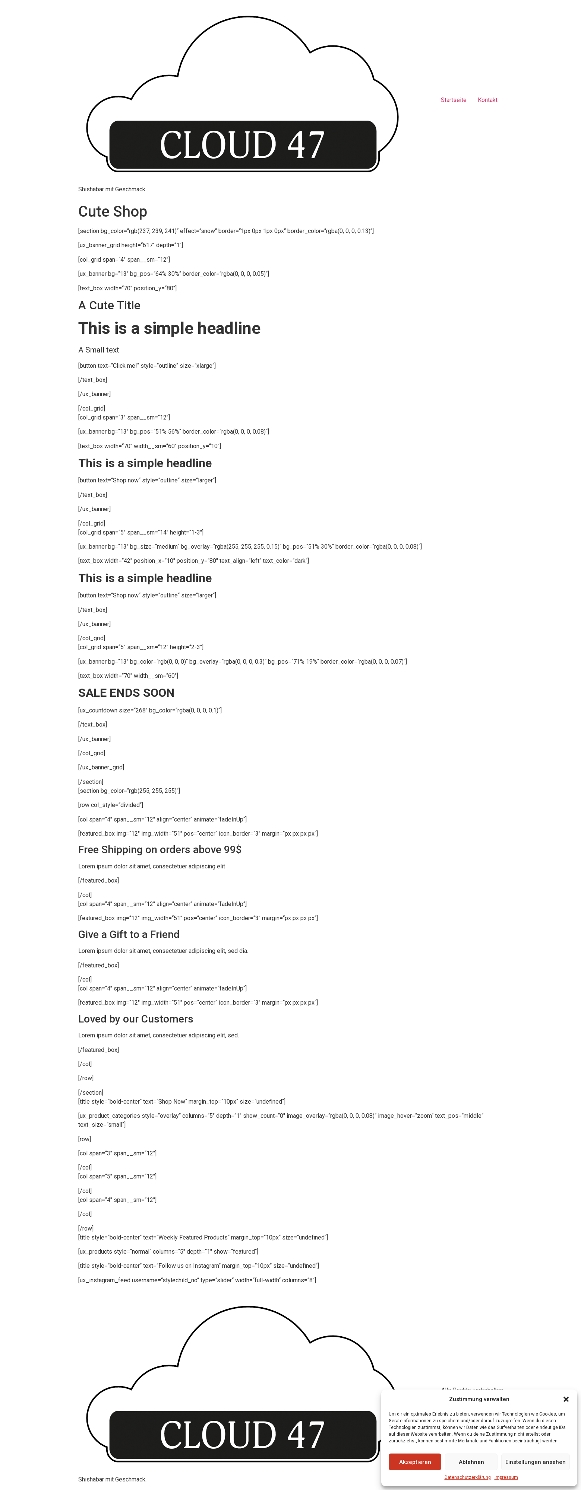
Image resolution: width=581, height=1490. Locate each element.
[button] (566, 1399)
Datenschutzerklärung (468, 1477)
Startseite (454, 99)
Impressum (506, 1477)
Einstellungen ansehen (535, 1462)
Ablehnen (471, 1462)
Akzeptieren (415, 1462)
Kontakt (488, 99)
